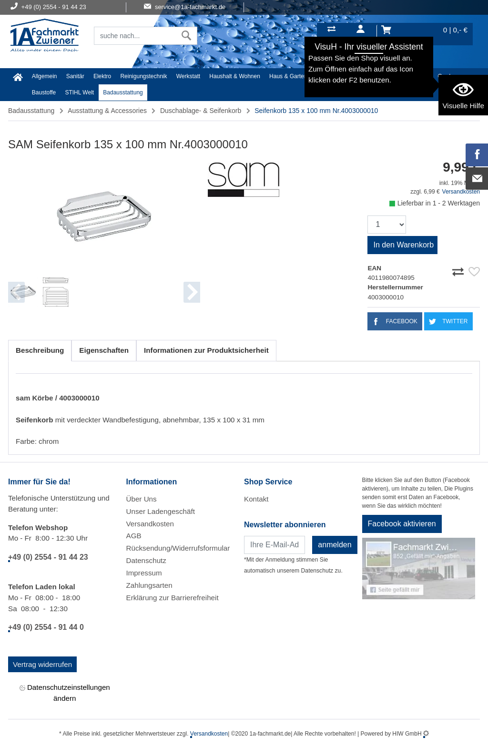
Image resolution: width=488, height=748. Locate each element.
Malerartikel (413, 76)
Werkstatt (188, 76)
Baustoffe (44, 92)
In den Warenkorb (403, 245)
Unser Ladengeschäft (160, 511)
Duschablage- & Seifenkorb (200, 110)
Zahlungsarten (149, 585)
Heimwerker (331, 76)
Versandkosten (461, 191)
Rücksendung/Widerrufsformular (178, 548)
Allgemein (44, 76)
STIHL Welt (79, 92)
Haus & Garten (288, 76)
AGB (134, 536)
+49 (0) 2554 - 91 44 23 (48, 557)
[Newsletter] (274, 545)
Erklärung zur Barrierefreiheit (172, 598)
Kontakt (256, 499)
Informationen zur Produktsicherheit (206, 350)
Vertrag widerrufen (42, 664)
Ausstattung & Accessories (107, 110)
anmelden (334, 545)
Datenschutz (146, 560)
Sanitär (75, 76)
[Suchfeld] (135, 36)
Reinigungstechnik (143, 76)
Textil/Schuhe (373, 76)
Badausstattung (122, 92)
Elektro (102, 76)
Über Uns (141, 499)
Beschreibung (40, 350)
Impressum (144, 573)
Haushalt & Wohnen (234, 76)
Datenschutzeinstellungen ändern (65, 692)
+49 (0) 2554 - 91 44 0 (46, 627)
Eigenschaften (104, 350)
